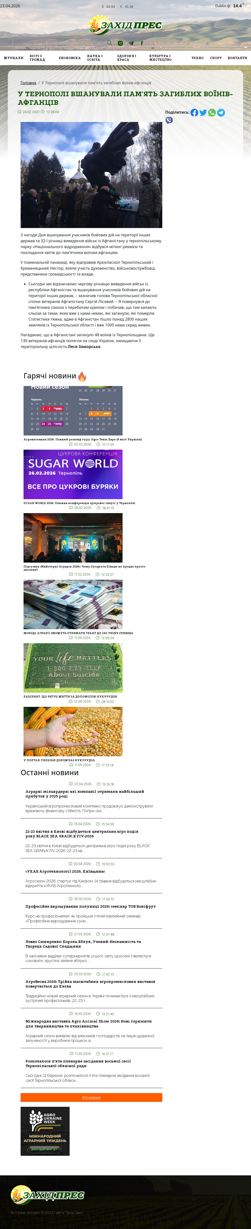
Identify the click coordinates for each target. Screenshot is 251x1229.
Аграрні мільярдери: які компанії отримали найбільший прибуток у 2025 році (84, 793)
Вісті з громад (37, 57)
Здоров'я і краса (126, 57)
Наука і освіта (95, 57)
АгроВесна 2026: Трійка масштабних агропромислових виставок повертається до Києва (90, 983)
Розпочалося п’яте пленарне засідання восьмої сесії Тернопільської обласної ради (78, 1063)
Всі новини (91, 1097)
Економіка (70, 58)
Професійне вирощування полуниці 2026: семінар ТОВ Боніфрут (90, 906)
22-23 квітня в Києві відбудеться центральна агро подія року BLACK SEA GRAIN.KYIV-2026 (81, 833)
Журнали (14, 58)
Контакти (237, 58)
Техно (197, 58)
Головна (28, 82)
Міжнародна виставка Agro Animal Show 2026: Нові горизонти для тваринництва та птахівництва (88, 1023)
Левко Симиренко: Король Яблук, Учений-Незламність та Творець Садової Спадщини (83, 944)
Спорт (216, 58)
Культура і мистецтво (160, 57)
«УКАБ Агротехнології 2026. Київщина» (65, 871)
